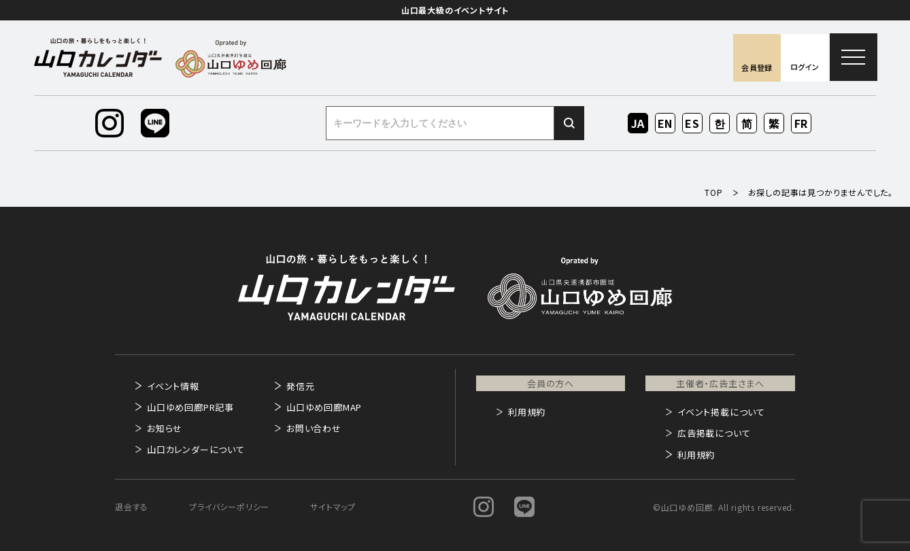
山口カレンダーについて (196, 449)
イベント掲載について (721, 411)
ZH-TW (774, 124)
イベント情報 (173, 386)
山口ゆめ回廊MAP (324, 407)
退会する (131, 506)
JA (638, 123)
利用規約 (526, 411)
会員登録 (756, 67)
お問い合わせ (313, 428)
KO (719, 123)
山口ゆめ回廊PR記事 (190, 407)
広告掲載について (713, 433)
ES (693, 123)
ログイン (804, 66)
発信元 (300, 386)
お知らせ (164, 428)
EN (665, 123)
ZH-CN (747, 124)
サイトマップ (333, 506)
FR (801, 123)
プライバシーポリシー (229, 506)
